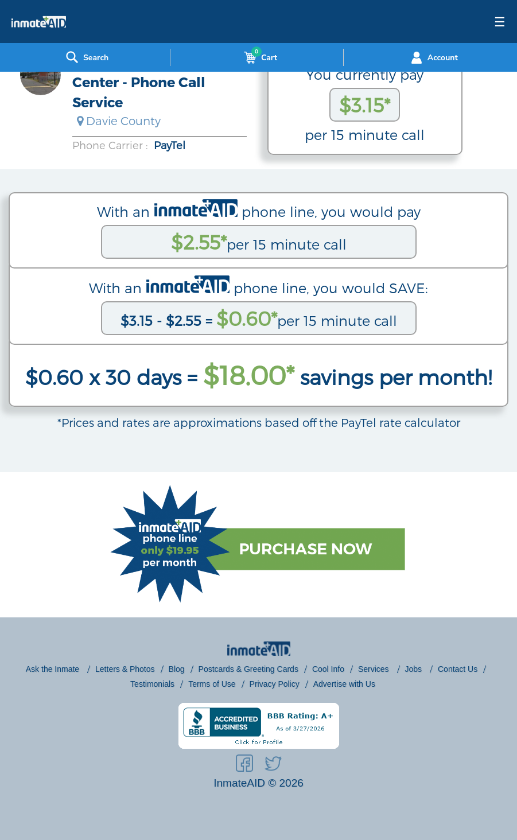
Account (433, 57)
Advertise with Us (344, 684)
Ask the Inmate (53, 669)
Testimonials (152, 684)
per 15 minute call (259, 242)
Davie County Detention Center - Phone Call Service (154, 81)
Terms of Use (211, 684)
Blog (177, 669)
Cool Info (328, 669)
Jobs (414, 669)
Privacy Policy (275, 684)
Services (374, 669)
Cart (258, 57)
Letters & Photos (125, 669)
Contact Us (457, 669)
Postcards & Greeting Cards (248, 669)
